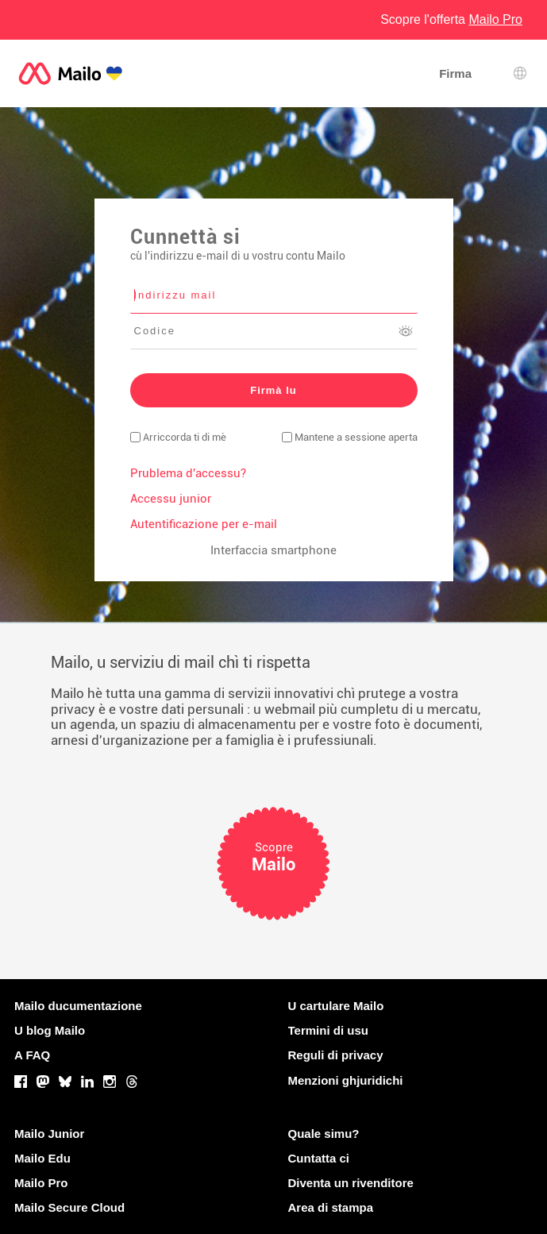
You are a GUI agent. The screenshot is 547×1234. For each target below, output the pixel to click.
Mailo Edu (42, 1158)
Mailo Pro (41, 1183)
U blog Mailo (49, 1030)
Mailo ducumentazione (78, 1005)
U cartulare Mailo (336, 1005)
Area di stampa (331, 1207)
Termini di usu (328, 1030)
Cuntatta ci (319, 1158)
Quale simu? (324, 1133)
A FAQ (32, 1055)
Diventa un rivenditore (351, 1183)
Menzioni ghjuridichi (345, 1080)
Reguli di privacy (335, 1055)
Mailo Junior (49, 1133)
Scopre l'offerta (451, 19)
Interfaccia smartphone (273, 550)
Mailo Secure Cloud (69, 1207)
